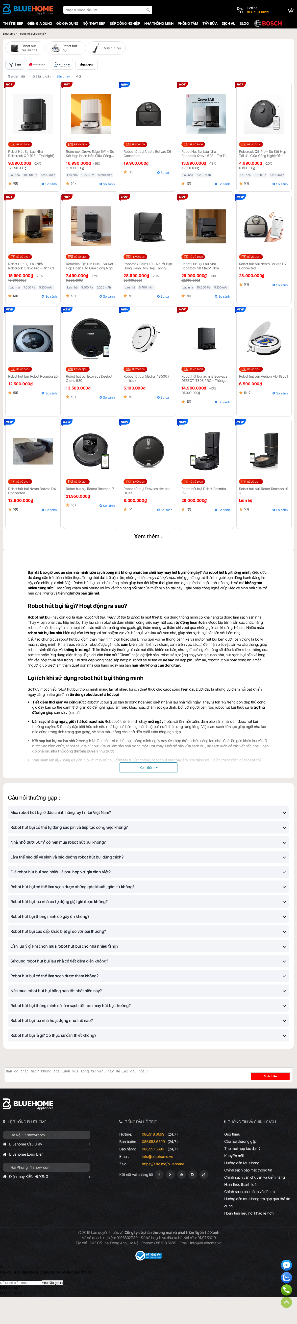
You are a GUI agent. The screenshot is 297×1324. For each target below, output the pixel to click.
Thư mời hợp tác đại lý (242, 1175)
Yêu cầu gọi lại (52, 1310)
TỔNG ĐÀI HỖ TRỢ (141, 1149)
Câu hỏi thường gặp (240, 1168)
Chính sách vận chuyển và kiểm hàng (254, 1204)
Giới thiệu (232, 1161)
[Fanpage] (159, 1201)
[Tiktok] (203, 1201)
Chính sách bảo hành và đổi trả (249, 1219)
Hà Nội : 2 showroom (27, 1162)
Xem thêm (146, 563)
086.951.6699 (153, 1176)
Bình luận (277, 1104)
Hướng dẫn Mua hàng (241, 1190)
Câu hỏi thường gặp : (34, 824)
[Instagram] (192, 1201)
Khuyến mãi (234, 1183)
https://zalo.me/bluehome (163, 1191)
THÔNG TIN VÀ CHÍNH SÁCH (252, 1149)
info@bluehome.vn (157, 1183)
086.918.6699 (153, 1161)
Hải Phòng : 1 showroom (30, 1194)
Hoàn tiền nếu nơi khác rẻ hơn (249, 1240)
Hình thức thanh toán (241, 1211)
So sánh (51, 211)
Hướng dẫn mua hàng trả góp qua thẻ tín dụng (257, 1230)
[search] (148, 10)
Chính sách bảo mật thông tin (248, 1197)
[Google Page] (170, 1201)
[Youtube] (181, 1201)
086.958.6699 (153, 1169)
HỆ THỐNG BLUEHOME (27, 1149)
